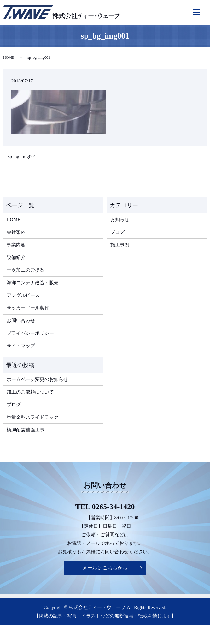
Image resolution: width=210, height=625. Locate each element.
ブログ (117, 232)
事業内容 (16, 244)
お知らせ (119, 219)
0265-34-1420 (113, 506)
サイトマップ (21, 345)
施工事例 (119, 244)
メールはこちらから (105, 567)
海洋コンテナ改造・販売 (33, 282)
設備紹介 (16, 257)
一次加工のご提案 (25, 270)
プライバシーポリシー (30, 333)
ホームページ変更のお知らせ (37, 379)
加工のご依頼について (30, 391)
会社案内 (16, 232)
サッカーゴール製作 (28, 307)
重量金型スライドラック (33, 417)
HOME (8, 57)
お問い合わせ (21, 320)
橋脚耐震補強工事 (25, 429)
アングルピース (23, 295)
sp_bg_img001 (22, 156)
